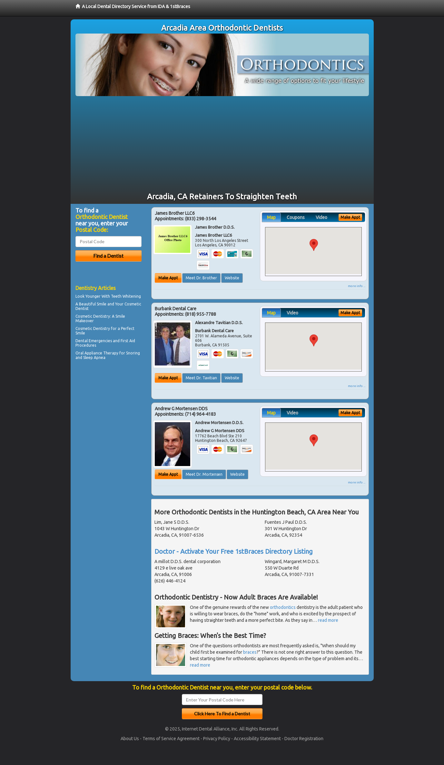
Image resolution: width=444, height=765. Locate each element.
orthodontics (283, 607)
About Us (130, 738)
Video (321, 217)
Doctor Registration (303, 738)
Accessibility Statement (257, 738)
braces (250, 652)
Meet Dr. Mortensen (204, 474)
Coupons (296, 217)
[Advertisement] (222, 144)
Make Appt (168, 278)
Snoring (133, 353)
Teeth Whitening (126, 296)
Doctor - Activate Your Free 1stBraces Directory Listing (233, 551)
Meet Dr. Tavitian (201, 378)
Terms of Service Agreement (171, 738)
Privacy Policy (216, 738)
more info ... (356, 286)
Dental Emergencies (93, 341)
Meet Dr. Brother (201, 278)
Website (232, 278)
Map (271, 217)
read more (328, 620)
